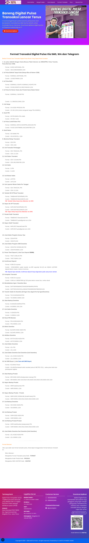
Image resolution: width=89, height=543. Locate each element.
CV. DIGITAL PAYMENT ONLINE (65, 540)
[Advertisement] (43, 478)
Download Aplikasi (10, 31)
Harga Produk (41, 2)
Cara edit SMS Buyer (24, 361)
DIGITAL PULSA (34, 540)
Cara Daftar (30, 2)
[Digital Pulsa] (13, 2)
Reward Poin (79, 2)
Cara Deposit (51, 2)
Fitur (71, 2)
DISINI (32, 252)
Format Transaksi (62, 2)
